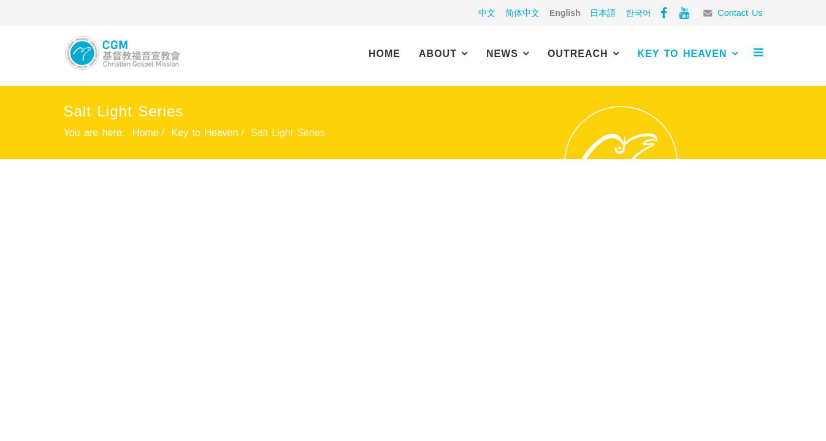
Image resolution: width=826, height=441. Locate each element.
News (502, 53)
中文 (486, 13)
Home (384, 53)
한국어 (638, 13)
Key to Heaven (682, 53)
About (438, 53)
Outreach (578, 53)
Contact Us (739, 13)
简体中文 (522, 13)
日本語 (603, 13)
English (565, 13)
